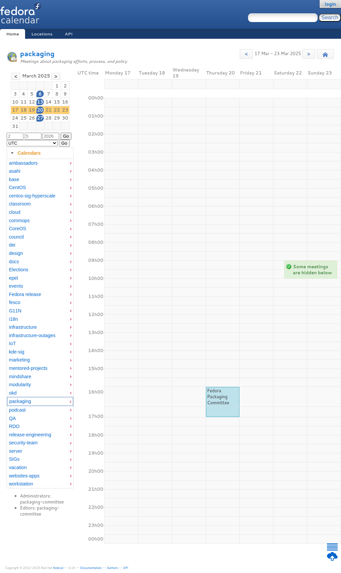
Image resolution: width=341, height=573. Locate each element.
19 (32, 110)
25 (23, 118)
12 (32, 102)
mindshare (20, 376)
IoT (12, 343)
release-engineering (30, 434)
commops (19, 220)
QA (12, 418)
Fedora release (25, 294)
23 (65, 110)
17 (15, 110)
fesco (14, 302)
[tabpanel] (40, 323)
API (69, 34)
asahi (14, 171)
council (16, 237)
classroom (20, 203)
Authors (112, 568)
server (15, 451)
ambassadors (23, 163)
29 (57, 118)
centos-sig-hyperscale (32, 195)
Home (12, 34)
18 (23, 110)
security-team (23, 442)
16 (65, 102)
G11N (15, 310)
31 (15, 126)
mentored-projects (28, 368)
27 (40, 118)
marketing (19, 360)
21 (48, 110)
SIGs (14, 459)
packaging (37, 53)
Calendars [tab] (24, 153)
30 (65, 118)
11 (23, 102)
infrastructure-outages (32, 335)
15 (57, 102)
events (16, 286)
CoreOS (17, 228)
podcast (17, 410)
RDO (14, 426)
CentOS (17, 187)
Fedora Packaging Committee (218, 397)
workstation (21, 483)
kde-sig (16, 351)
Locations (41, 34)
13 (40, 102)
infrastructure (23, 327)
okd (13, 393)
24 (15, 118)
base (14, 179)
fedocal (58, 568)
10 (15, 102)
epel (13, 278)
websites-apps (24, 475)
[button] (246, 54)
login (330, 4)
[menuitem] (40, 163)
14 (48, 102)
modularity (20, 384)
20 (40, 110)
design (16, 253)
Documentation (91, 568)
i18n (13, 319)
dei (12, 245)
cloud (14, 212)
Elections (18, 269)
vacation (18, 467)
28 (48, 118)
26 (32, 118)
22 (57, 110)
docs (14, 261)
